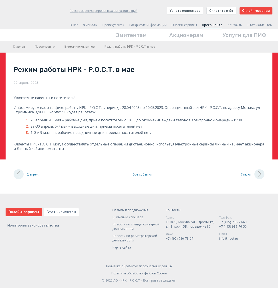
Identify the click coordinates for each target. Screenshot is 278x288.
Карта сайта (121, 247)
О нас (74, 25)
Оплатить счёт (221, 11)
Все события (142, 174)
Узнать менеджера (185, 11)
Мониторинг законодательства (33, 225)
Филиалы (90, 25)
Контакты (235, 25)
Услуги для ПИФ (244, 35)
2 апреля (27, 174)
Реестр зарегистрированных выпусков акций (103, 10)
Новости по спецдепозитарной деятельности (135, 226)
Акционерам (186, 35)
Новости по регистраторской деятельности (134, 238)
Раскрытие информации (148, 25)
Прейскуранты (113, 25)
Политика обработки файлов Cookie (139, 273)
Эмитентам (131, 35)
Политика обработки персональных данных (139, 266)
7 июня (252, 174)
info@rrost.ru (228, 238)
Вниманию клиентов (79, 47)
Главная (19, 47)
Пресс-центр (212, 25)
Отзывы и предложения (130, 210)
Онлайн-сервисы (256, 11)
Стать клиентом (260, 25)
